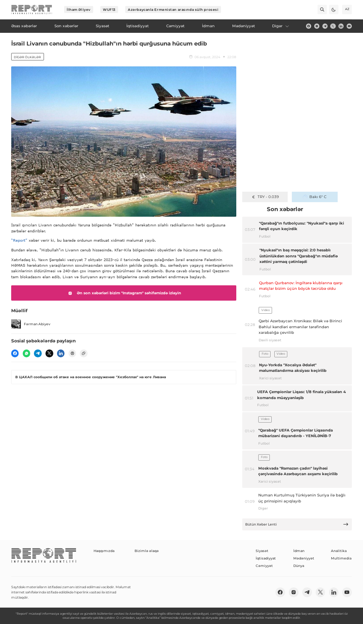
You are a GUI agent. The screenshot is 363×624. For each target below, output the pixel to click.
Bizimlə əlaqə (147, 551)
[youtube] (349, 26)
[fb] (308, 26)
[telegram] (325, 26)
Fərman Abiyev (30, 324)
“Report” (19, 240)
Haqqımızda (104, 551)
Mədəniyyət (303, 558)
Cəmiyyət (264, 566)
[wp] (26, 353)
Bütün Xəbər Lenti (297, 524)
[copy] (83, 353)
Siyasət (262, 551)
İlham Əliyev (79, 9)
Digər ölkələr (27, 57)
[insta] (316, 26)
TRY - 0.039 (265, 196)
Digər (280, 25)
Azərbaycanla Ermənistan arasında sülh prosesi (173, 9)
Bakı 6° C (314, 196)
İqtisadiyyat (266, 558)
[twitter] (332, 26)
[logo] (31, 10)
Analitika (339, 551)
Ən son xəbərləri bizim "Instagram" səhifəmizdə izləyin (123, 293)
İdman (298, 551)
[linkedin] (341, 26)
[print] (72, 353)
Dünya (298, 566)
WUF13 (109, 9)
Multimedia (341, 558)
